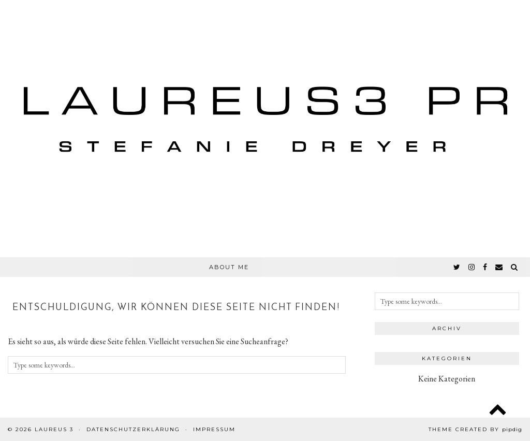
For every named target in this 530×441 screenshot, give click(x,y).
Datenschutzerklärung (133, 429)
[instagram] (472, 267)
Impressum (214, 429)
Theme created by (475, 429)
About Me (229, 267)
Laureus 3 (54, 429)
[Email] (499, 267)
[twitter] (457, 267)
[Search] (515, 267)
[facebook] (485, 267)
